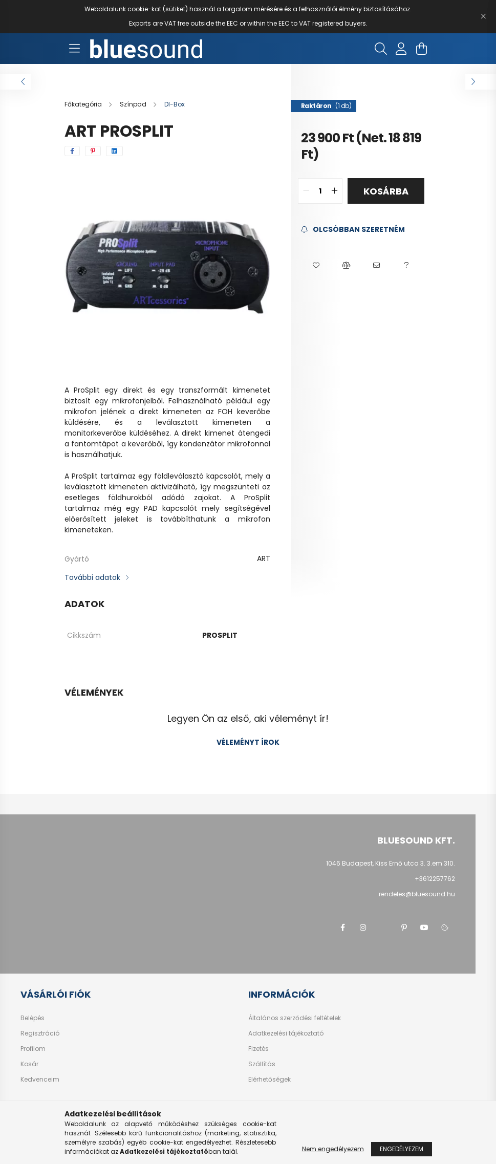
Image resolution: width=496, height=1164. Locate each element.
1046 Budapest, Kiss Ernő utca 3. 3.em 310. (390, 863)
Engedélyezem (401, 1149)
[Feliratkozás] (353, 229)
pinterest (404, 927)
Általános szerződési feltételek (294, 1018)
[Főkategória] (83, 104)
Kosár (29, 1064)
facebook (342, 927)
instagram (363, 927)
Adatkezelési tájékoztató (286, 1033)
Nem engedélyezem (333, 1149)
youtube (424, 927)
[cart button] (422, 48)
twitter (383, 927)
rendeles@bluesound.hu (417, 894)
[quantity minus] (306, 191)
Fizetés (258, 1048)
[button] (316, 265)
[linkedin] (114, 151)
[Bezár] (483, 16)
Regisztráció (39, 1033)
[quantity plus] (334, 191)
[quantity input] (320, 191)
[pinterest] (93, 151)
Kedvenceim (39, 1079)
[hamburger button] (74, 48)
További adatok (92, 577)
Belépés (32, 1018)
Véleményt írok (248, 742)
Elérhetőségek (269, 1079)
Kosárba (385, 191)
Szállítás (261, 1064)
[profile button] (401, 48)
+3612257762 (435, 878)
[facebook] (72, 151)
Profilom (33, 1048)
